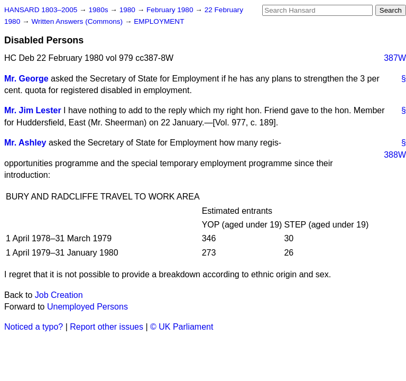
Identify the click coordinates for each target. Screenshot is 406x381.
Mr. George (26, 78)
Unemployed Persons (87, 306)
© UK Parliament (181, 326)
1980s (99, 10)
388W (395, 154)
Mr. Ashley (25, 142)
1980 (128, 10)
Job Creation (59, 295)
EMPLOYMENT (159, 21)
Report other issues (106, 326)
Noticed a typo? (33, 326)
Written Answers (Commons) (78, 21)
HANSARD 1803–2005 (40, 10)
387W (395, 57)
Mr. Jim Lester (32, 110)
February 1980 (170, 10)
